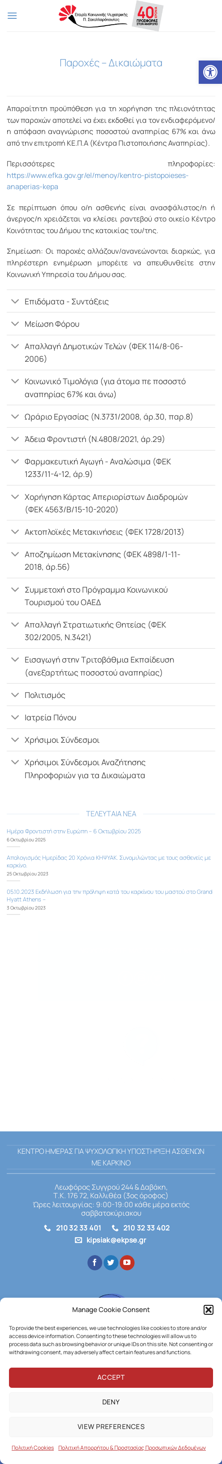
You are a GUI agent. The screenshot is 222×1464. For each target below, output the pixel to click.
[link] (210, 72)
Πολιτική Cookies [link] (33, 1447)
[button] (208, 1309)
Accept (111, 1377)
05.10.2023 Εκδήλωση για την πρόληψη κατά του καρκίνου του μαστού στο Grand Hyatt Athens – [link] (109, 895)
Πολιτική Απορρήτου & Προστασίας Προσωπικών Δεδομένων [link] (132, 1447)
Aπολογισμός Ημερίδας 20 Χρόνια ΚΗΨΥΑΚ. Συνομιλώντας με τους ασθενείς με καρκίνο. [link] (109, 861)
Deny (111, 1402)
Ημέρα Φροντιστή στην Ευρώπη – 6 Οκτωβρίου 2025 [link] (74, 831)
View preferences (111, 1426)
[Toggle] (15, 302)
